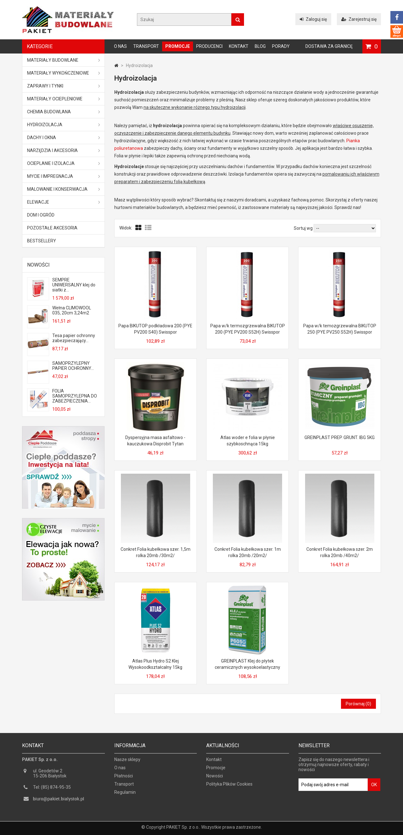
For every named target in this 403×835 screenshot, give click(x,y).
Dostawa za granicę (329, 46)
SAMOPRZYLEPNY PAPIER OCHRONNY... (73, 366)
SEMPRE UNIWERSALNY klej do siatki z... (73, 284)
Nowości (38, 265)
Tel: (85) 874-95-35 (52, 790)
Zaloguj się (313, 19)
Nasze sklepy (127, 762)
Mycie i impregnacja (63, 176)
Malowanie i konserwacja (63, 189)
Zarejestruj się (359, 19)
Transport (146, 46)
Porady (281, 46)
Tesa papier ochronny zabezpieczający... (73, 338)
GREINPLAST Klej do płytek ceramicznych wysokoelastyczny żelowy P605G (247, 667)
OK (374, 787)
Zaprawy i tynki (63, 85)
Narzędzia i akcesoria (63, 150)
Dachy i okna (63, 137)
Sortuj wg (303, 228)
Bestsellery (41, 240)
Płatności (123, 778)
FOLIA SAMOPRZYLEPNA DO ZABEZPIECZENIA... (74, 395)
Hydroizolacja (63, 124)
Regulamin (125, 795)
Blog (260, 46)
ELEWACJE (63, 202)
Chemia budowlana (63, 111)
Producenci (209, 46)
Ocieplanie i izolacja (63, 163)
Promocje (177, 46)
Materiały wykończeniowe (63, 73)
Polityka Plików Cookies (229, 786)
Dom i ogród (40, 214)
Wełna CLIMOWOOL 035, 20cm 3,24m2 (71, 310)
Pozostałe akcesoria (52, 227)
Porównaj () (358, 703)
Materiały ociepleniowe (63, 98)
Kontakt (238, 46)
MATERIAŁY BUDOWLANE (63, 60)
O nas (120, 46)
